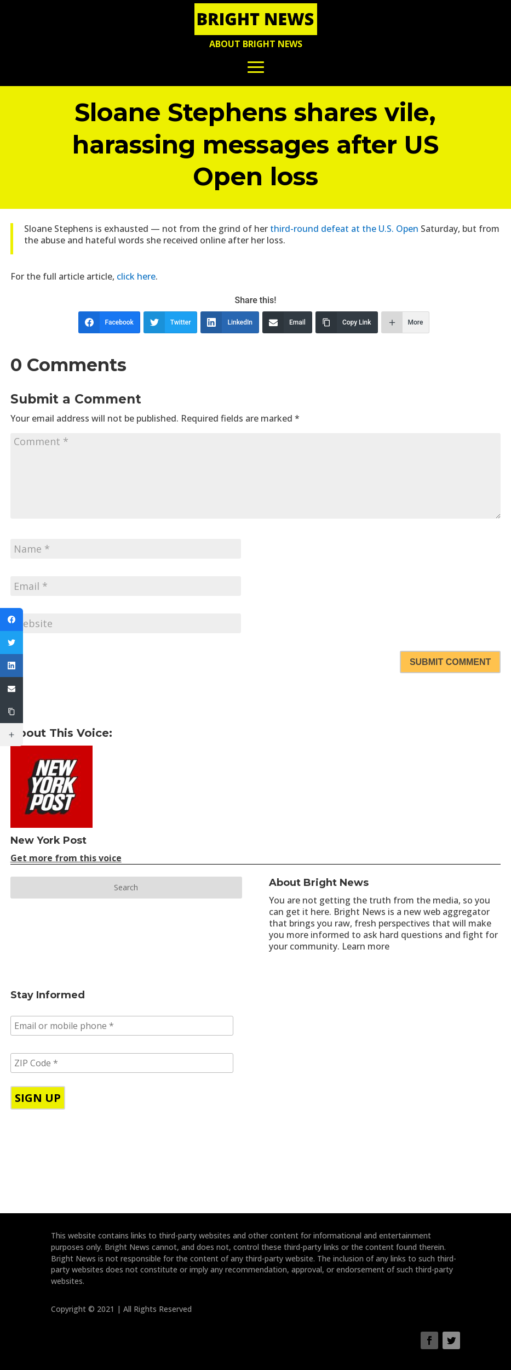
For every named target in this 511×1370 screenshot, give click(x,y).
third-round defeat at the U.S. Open (344, 229)
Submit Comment (450, 662)
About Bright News (255, 44)
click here (136, 276)
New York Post (48, 840)
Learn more (365, 946)
